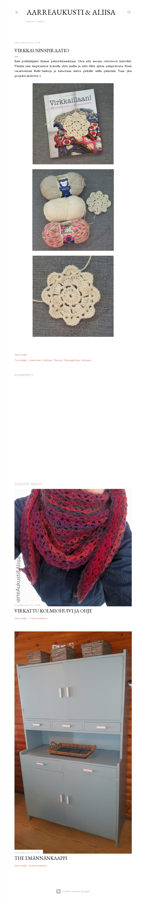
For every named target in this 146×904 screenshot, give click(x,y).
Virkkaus (86, 360)
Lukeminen (35, 360)
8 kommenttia (38, 865)
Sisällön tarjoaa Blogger (73, 891)
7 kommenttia (38, 618)
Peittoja (47, 360)
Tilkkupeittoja (72, 360)
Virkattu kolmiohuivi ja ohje (53, 611)
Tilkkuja (57, 360)
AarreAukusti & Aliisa (71, 12)
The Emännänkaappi (40, 858)
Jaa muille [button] (20, 354)
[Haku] (129, 11)
